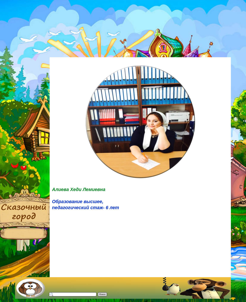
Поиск (102, 294)
